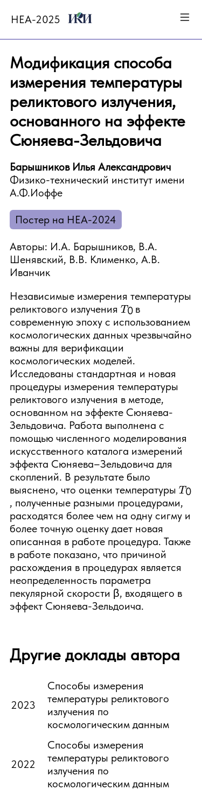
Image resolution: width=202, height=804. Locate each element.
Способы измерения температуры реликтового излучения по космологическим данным (108, 705)
